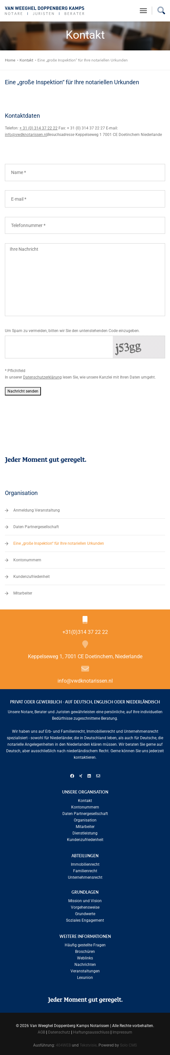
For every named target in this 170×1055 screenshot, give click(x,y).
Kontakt (26, 60)
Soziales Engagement (85, 920)
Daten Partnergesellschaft (36, 527)
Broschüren (85, 951)
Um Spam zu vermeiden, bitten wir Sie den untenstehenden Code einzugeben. (72, 330)
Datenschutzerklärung (42, 377)
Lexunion (85, 977)
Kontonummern (27, 560)
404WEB (63, 1045)
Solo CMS (128, 1045)
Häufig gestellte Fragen (85, 945)
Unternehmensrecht (85, 877)
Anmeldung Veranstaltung (36, 510)
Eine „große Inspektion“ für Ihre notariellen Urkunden (58, 543)
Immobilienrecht (85, 864)
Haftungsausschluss (91, 1032)
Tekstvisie (88, 1045)
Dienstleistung (85, 833)
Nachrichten (85, 964)
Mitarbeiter (22, 593)
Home (10, 60)
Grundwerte (85, 914)
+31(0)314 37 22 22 (85, 632)
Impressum (122, 1032)
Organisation (85, 820)
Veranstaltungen (85, 971)
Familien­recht (85, 871)
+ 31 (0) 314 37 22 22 (39, 128)
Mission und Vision (85, 901)
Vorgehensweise (85, 907)
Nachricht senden (22, 391)
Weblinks (85, 958)
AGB (41, 1032)
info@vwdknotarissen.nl (26, 134)
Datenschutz (59, 1032)
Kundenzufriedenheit (31, 576)
